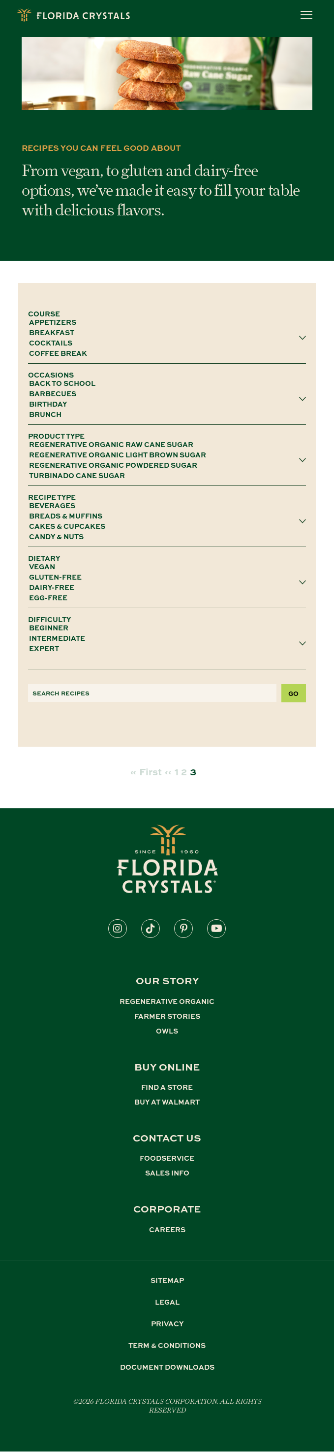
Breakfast (164, 332)
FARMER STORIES (167, 1015)
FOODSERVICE (167, 1157)
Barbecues (164, 393)
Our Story (167, 980)
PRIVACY (167, 1323)
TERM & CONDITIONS (167, 1345)
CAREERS (167, 1229)
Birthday (164, 404)
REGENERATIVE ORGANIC (167, 1001)
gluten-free (164, 577)
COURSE (44, 313)
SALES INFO (167, 1172)
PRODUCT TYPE (56, 436)
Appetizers (164, 322)
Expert (164, 648)
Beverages (164, 505)
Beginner (164, 627)
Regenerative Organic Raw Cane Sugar (164, 444)
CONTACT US (167, 1137)
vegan (164, 566)
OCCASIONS (51, 375)
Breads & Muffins (164, 516)
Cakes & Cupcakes (164, 526)
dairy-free (164, 587)
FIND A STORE (167, 1086)
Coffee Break (164, 353)
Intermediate (164, 638)
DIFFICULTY (49, 619)
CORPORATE (167, 1208)
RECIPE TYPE (52, 497)
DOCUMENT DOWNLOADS (167, 1367)
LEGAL (167, 1302)
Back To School (164, 383)
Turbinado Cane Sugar (164, 475)
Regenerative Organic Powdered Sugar (164, 465)
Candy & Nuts (164, 536)
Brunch (164, 414)
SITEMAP (167, 1280)
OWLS (167, 1030)
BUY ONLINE (167, 1066)
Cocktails (164, 343)
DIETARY (44, 558)
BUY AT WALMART (167, 1101)
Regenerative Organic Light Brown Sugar (164, 454)
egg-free (164, 597)
